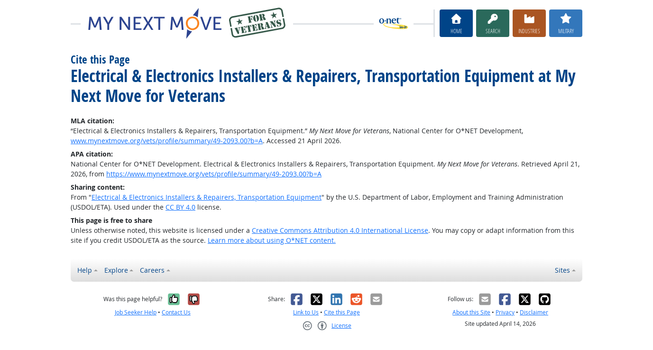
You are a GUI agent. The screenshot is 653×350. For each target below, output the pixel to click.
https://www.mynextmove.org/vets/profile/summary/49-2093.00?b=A (214, 173)
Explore (116, 270)
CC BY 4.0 (180, 207)
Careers (152, 270)
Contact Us (176, 312)
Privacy (505, 312)
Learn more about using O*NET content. (272, 240)
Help (84, 270)
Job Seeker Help (135, 312)
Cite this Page (342, 312)
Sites (562, 270)
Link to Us (306, 312)
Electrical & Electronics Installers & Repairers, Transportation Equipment (207, 197)
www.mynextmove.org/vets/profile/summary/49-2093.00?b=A (167, 140)
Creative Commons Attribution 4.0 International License (340, 230)
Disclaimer (534, 312)
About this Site (471, 312)
